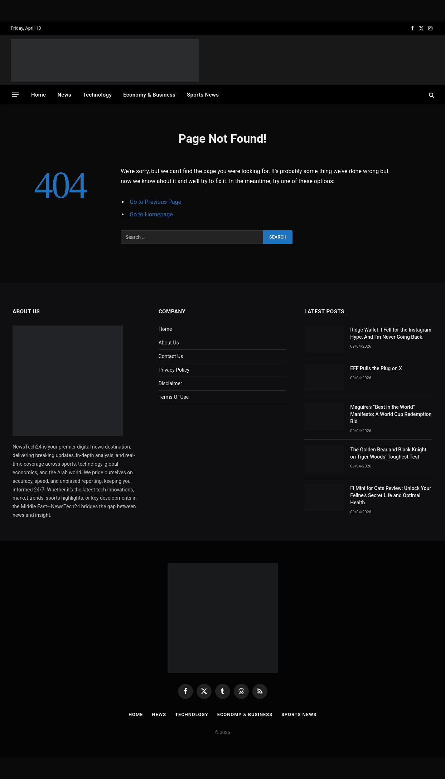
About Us (169, 343)
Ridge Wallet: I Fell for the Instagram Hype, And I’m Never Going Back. (390, 333)
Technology (97, 95)
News (64, 95)
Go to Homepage (151, 214)
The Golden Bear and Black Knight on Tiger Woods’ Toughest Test (388, 453)
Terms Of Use (174, 397)
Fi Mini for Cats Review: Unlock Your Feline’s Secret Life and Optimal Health (390, 495)
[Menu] (15, 94)
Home (38, 95)
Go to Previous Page (155, 202)
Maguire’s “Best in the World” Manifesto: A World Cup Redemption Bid (390, 414)
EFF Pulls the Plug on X (376, 368)
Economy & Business (149, 95)
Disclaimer (170, 383)
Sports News (203, 95)
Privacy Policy (174, 370)
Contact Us (171, 356)
